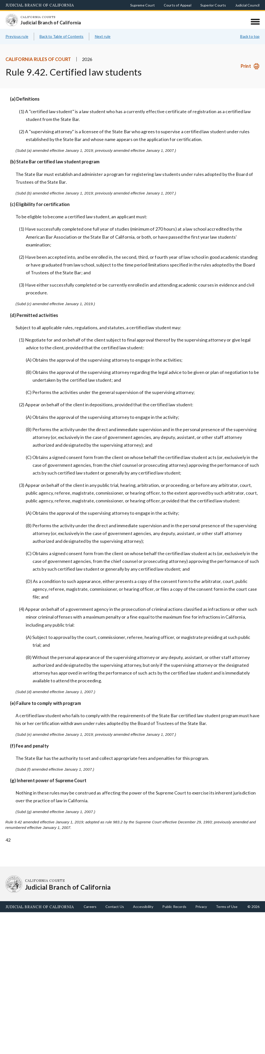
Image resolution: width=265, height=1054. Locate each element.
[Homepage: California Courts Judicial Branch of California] (12, 20)
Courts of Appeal (177, 5)
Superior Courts (213, 5)
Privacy (201, 906)
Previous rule (17, 36)
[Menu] (255, 22)
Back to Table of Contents (61, 36)
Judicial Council (247, 5)
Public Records (174, 906)
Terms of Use (226, 906)
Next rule (103, 36)
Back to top (249, 36)
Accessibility (143, 906)
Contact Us (114, 906)
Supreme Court (142, 5)
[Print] (250, 66)
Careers (90, 906)
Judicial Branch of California (40, 5)
